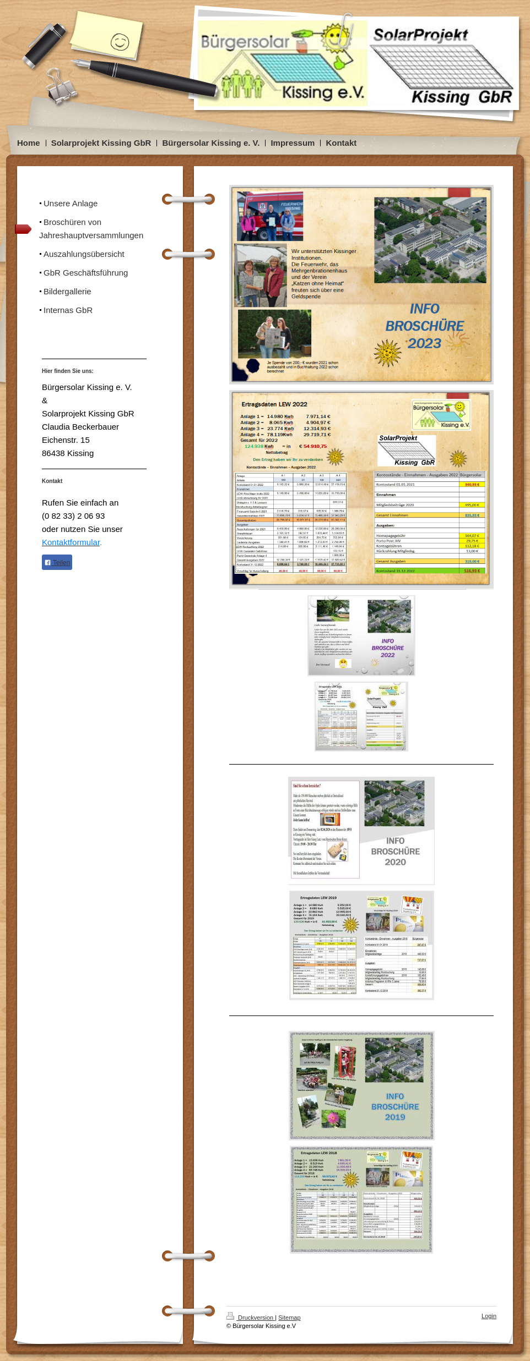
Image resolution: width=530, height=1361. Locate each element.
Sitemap (289, 1317)
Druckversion (250, 1317)
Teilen (57, 563)
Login (489, 1316)
